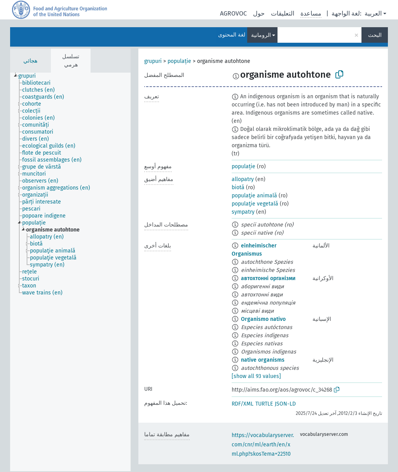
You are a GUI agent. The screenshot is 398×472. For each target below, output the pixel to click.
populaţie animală (254, 195)
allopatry (243, 179)
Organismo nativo (263, 319)
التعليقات (282, 13)
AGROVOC (233, 13)
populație (179, 61)
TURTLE (264, 404)
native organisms (263, 360)
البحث (375, 35)
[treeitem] (30, 76)
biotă (238, 187)
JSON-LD (285, 404)
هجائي (30, 60)
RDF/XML (242, 404)
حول (259, 13)
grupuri (153, 61)
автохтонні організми (268, 278)
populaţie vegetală (255, 203)
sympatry (243, 212)
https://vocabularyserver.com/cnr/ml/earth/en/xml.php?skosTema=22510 (263, 444)
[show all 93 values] (256, 376)
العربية (373, 13)
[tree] (70, 272)
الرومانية (261, 35)
